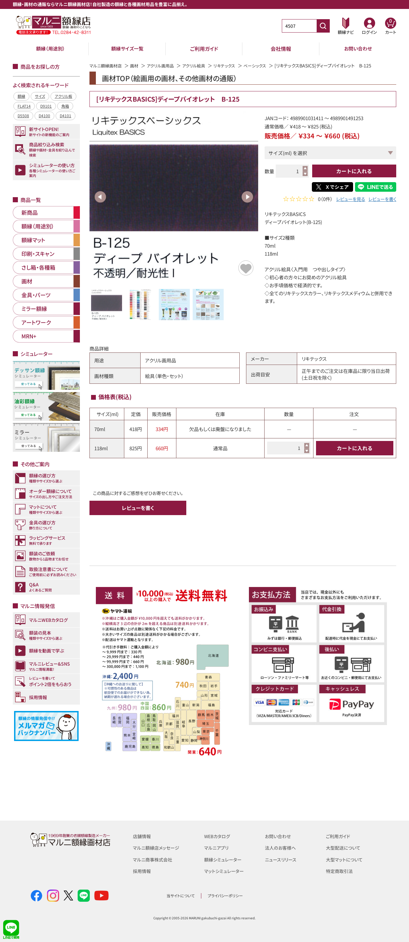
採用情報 (142, 870)
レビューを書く (381, 199)
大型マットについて (345, 859)
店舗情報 (142, 836)
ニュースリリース (281, 859)
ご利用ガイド (204, 48)
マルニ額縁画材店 (106, 65)
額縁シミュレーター (224, 859)
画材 (137, 65)
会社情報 (281, 48)
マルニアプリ (217, 847)
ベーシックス (264, 65)
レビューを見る (347, 199)
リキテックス (231, 65)
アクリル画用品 (164, 65)
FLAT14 (24, 106)
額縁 (21, 96)
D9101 (46, 106)
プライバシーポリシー (225, 895)
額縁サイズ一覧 (127, 48)
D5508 (23, 115)
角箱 (65, 106)
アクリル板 (63, 96)
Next (247, 197)
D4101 (65, 115)
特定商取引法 (340, 870)
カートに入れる (354, 171)
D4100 (44, 115)
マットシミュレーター (225, 870)
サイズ (40, 96)
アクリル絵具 (199, 65)
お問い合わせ (358, 48)
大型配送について (344, 847)
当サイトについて (180, 895)
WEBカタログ (218, 836)
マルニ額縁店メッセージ (157, 847)
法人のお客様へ (281, 847)
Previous (100, 197)
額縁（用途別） (50, 48)
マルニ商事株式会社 (154, 859)
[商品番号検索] (323, 25)
